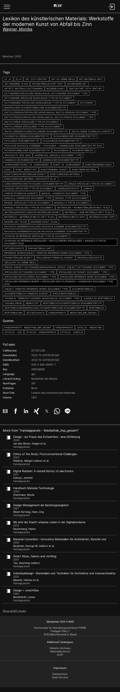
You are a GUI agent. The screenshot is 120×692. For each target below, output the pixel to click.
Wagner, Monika (17, 29)
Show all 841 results (14, 611)
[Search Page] (59, 6)
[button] (7, 7)
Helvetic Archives (60, 648)
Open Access (60, 677)
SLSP (60, 654)
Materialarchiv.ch (60, 651)
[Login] (112, 10)
